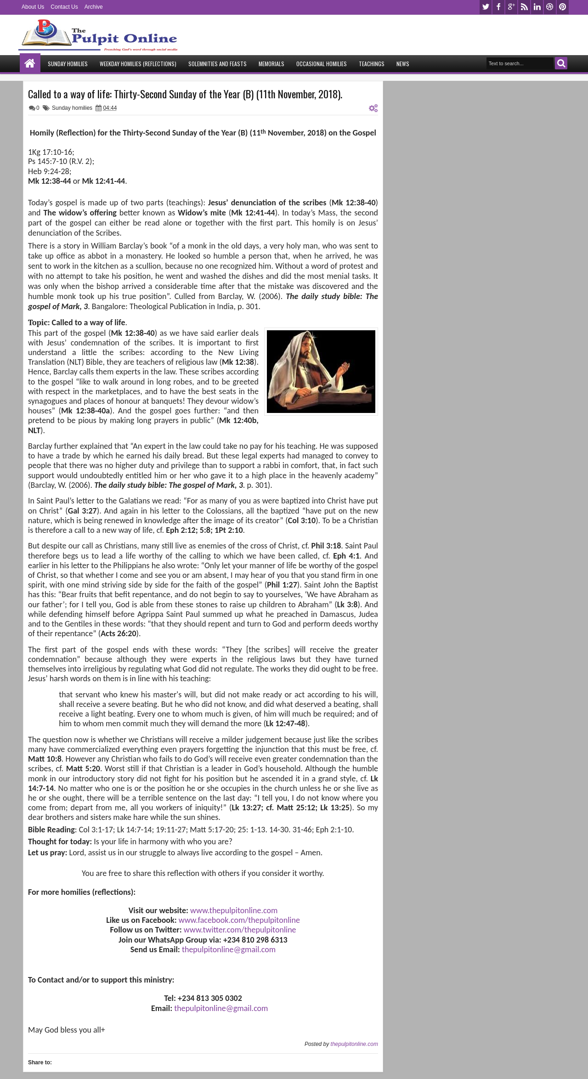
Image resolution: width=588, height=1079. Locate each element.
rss (524, 7)
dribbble (550, 7)
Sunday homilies (72, 108)
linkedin (537, 7)
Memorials (271, 64)
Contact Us (64, 7)
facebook (498, 7)
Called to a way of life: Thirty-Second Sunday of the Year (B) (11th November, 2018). (185, 94)
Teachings (371, 64)
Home (30, 63)
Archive (94, 7)
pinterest (563, 7)
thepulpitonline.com (354, 1044)
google (511, 7)
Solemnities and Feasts (217, 64)
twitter (486, 7)
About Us (33, 7)
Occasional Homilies (321, 64)
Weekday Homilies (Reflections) (138, 64)
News (402, 64)
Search (561, 63)
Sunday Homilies (68, 64)
